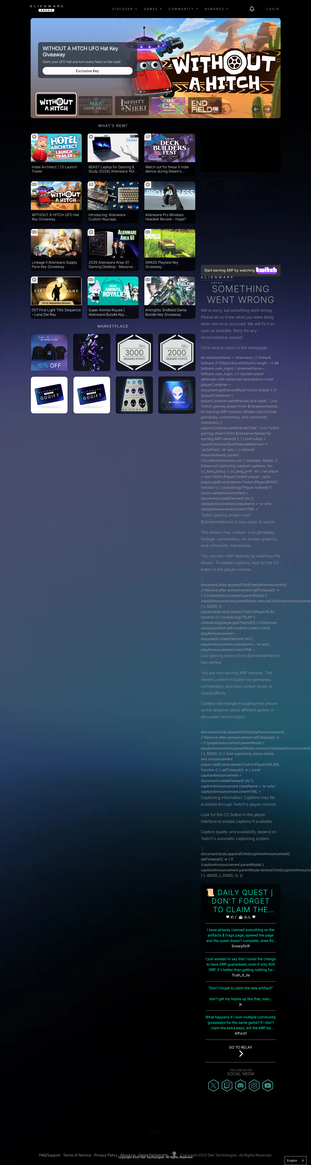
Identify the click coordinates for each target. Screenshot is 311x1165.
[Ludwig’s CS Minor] (168, 105)
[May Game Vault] (95, 105)
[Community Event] (132, 105)
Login (273, 9)
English (292, 1160)
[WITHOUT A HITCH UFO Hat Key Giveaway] (56, 104)
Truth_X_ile (241, 975)
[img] (75, 9)
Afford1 (241, 1033)
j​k (240, 1004)
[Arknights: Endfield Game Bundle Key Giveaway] (204, 105)
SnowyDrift (241, 946)
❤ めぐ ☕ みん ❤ (241, 917)
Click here (210, 347)
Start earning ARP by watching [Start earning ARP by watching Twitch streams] (240, 270)
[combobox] (295, 1160)
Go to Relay (240, 1047)
